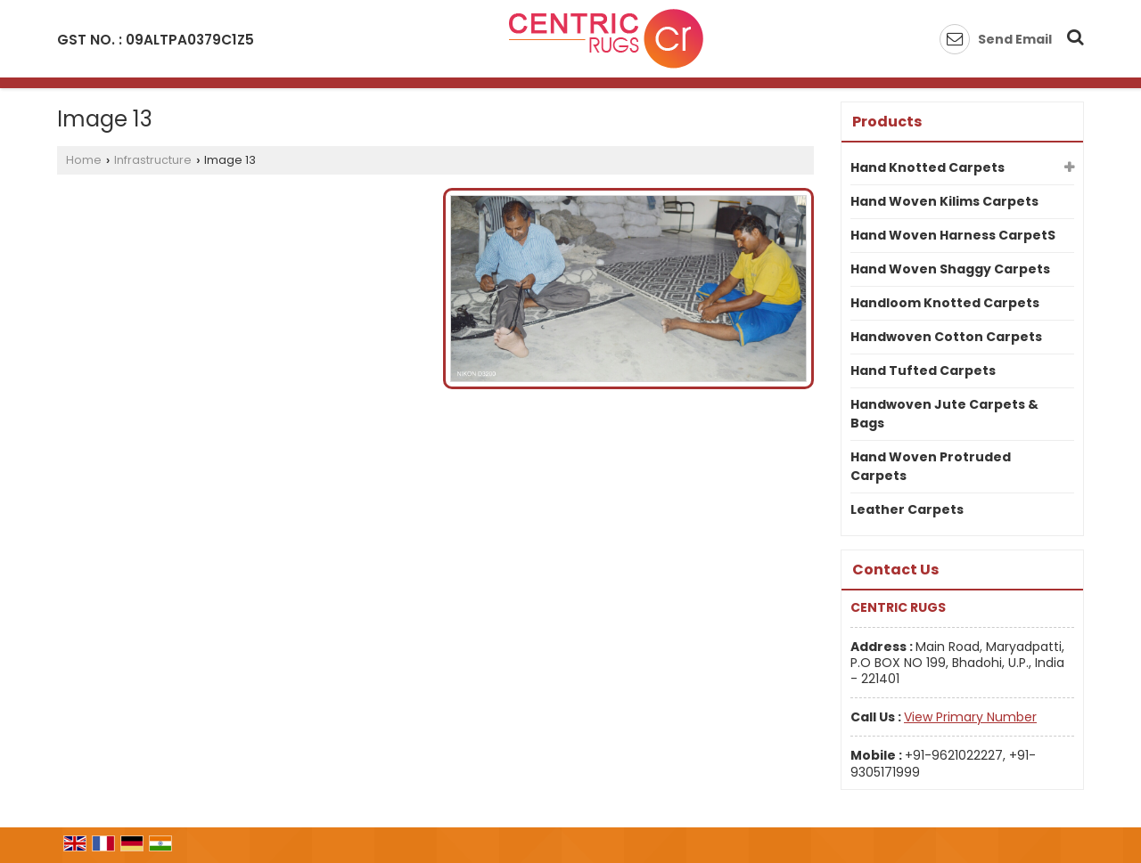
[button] (970, 717)
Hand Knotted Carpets (927, 167)
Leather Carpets (907, 509)
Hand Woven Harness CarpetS (952, 235)
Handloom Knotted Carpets (944, 303)
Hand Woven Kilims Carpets (944, 201)
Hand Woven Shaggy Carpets (950, 269)
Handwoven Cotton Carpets (946, 337)
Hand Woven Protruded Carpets (930, 466)
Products (887, 121)
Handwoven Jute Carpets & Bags (944, 413)
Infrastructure (153, 159)
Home (84, 159)
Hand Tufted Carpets (923, 370)
